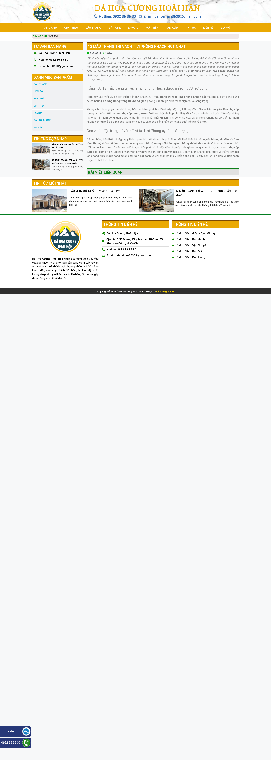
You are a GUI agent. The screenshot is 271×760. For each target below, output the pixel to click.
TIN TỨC (190, 27)
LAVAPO (133, 27)
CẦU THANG (93, 27)
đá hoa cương (42, 120)
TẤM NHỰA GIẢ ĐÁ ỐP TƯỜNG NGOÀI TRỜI (94, 191)
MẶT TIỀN (152, 27)
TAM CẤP (172, 27)
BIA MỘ (225, 27)
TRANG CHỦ (49, 27)
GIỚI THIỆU (71, 27)
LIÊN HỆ (208, 27)
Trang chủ (40, 36)
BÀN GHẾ (115, 27)
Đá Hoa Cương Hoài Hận (147, 8)
